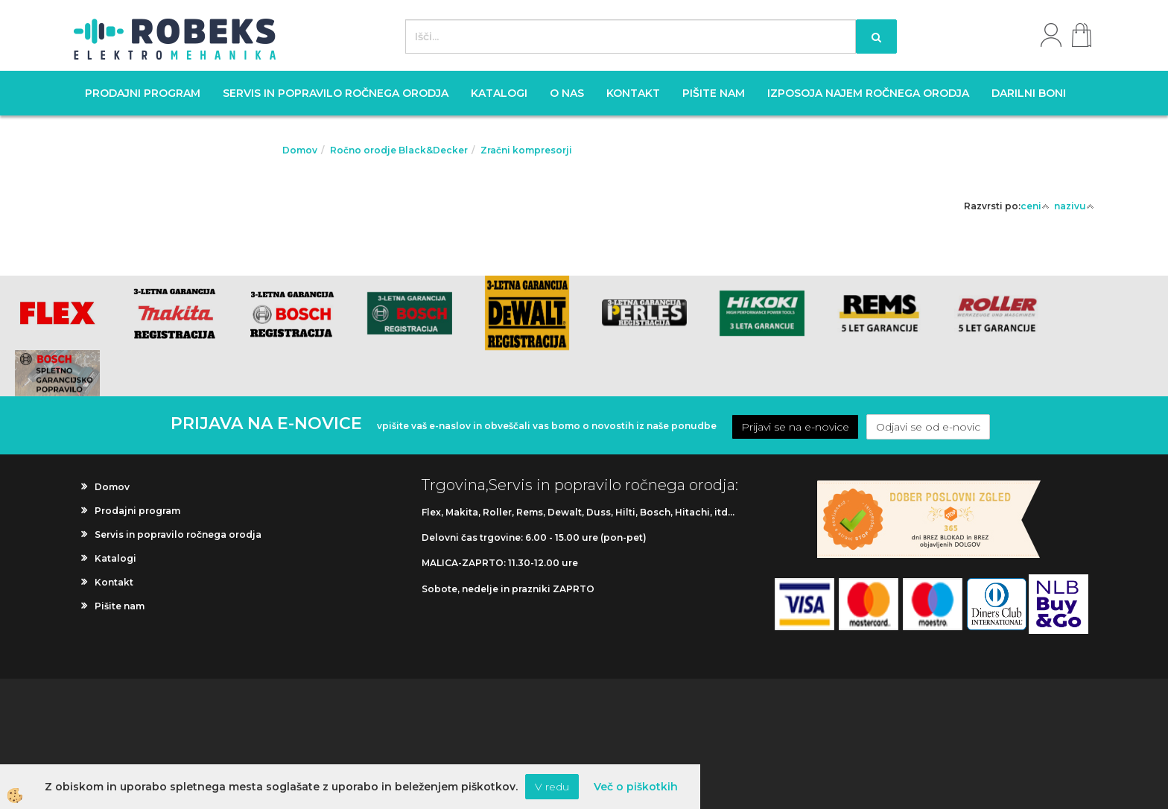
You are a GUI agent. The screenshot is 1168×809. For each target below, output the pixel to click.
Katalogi (499, 93)
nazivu (1074, 206)
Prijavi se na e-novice (795, 427)
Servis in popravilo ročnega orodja (335, 93)
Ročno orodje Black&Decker (399, 150)
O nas (567, 93)
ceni (1035, 206)
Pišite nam (713, 93)
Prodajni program (142, 93)
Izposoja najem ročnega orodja (868, 93)
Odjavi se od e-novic (928, 427)
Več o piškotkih (636, 786)
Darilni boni (1028, 93)
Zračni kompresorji (526, 150)
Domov (299, 150)
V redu (552, 786)
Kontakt (633, 93)
